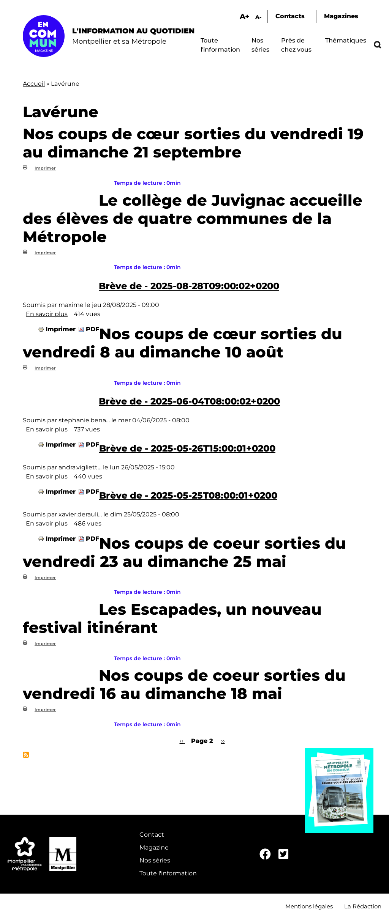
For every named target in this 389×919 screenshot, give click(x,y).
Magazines (341, 16)
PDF (92, 329)
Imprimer (45, 168)
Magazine (154, 847)
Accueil (34, 83)
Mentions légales (309, 906)
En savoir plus (47, 314)
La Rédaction (362, 906)
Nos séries (154, 860)
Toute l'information (168, 873)
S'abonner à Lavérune (26, 755)
